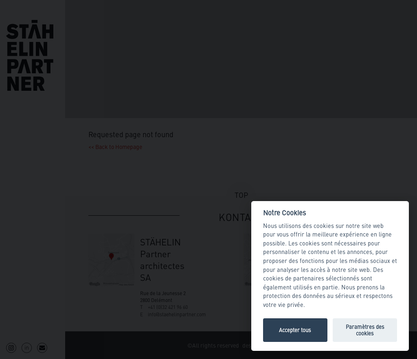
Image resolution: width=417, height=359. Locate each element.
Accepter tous (295, 330)
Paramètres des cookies (365, 330)
